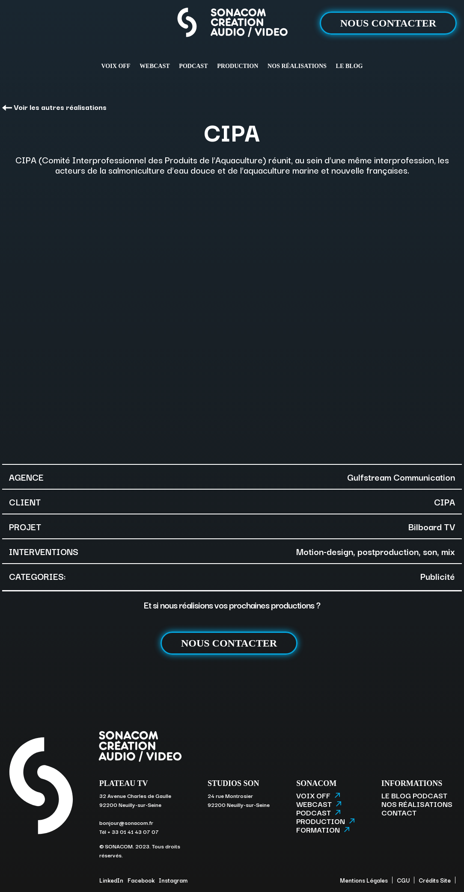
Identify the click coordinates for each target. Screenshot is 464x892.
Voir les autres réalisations (54, 106)
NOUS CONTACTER (388, 23)
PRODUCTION (237, 65)
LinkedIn (111, 880)
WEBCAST (155, 65)
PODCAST (193, 65)
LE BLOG (349, 65)
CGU (403, 880)
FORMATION (322, 829)
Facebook (141, 880)
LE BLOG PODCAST (414, 795)
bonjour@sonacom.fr (126, 822)
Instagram (173, 880)
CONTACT (398, 812)
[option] (232, 318)
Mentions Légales (364, 880)
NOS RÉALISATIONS (297, 65)
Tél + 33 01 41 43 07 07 (129, 831)
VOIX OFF (115, 65)
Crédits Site (435, 880)
